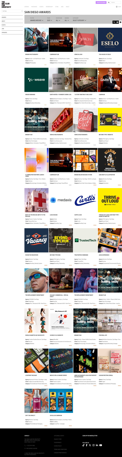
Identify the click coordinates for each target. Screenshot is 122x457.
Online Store (58, 439)
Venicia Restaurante (56, 134)
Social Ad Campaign (56, 415)
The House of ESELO (105, 54)
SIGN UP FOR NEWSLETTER (89, 435)
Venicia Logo (78, 54)
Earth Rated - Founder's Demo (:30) (60, 94)
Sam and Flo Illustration (107, 175)
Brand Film (28, 134)
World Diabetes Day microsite (34, 335)
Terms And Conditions (60, 449)
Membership (49, 6)
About (67, 6)
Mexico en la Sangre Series (58, 375)
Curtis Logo (78, 215)
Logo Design (53, 215)
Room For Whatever (31, 255)
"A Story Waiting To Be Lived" (83, 94)
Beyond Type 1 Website (106, 134)
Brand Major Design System (83, 175)
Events (41, 6)
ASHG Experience (104, 255)
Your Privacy (57, 442)
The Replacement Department (34, 295)
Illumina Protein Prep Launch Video (34, 175)
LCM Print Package (31, 375)
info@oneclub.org (31, 448)
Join (3, 28)
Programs (34, 6)
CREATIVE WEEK (101, 2)
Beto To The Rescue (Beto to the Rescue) (35, 215)
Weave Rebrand (30, 94)
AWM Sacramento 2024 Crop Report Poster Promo (85, 376)
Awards (26, 6)
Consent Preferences (60, 452)
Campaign (102, 94)
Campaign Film (54, 54)
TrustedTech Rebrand (81, 255)
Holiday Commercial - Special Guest (59, 295)
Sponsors (4, 32)
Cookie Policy (58, 446)
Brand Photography (31, 54)
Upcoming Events (59, 435)
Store (56, 6)
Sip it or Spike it (30, 415)
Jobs (62, 6)
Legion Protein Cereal (106, 375)
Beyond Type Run (55, 255)
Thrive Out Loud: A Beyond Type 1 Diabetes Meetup (109, 215)
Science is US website (56, 335)
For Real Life (103, 335)
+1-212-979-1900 (30, 445)
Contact (26, 435)
